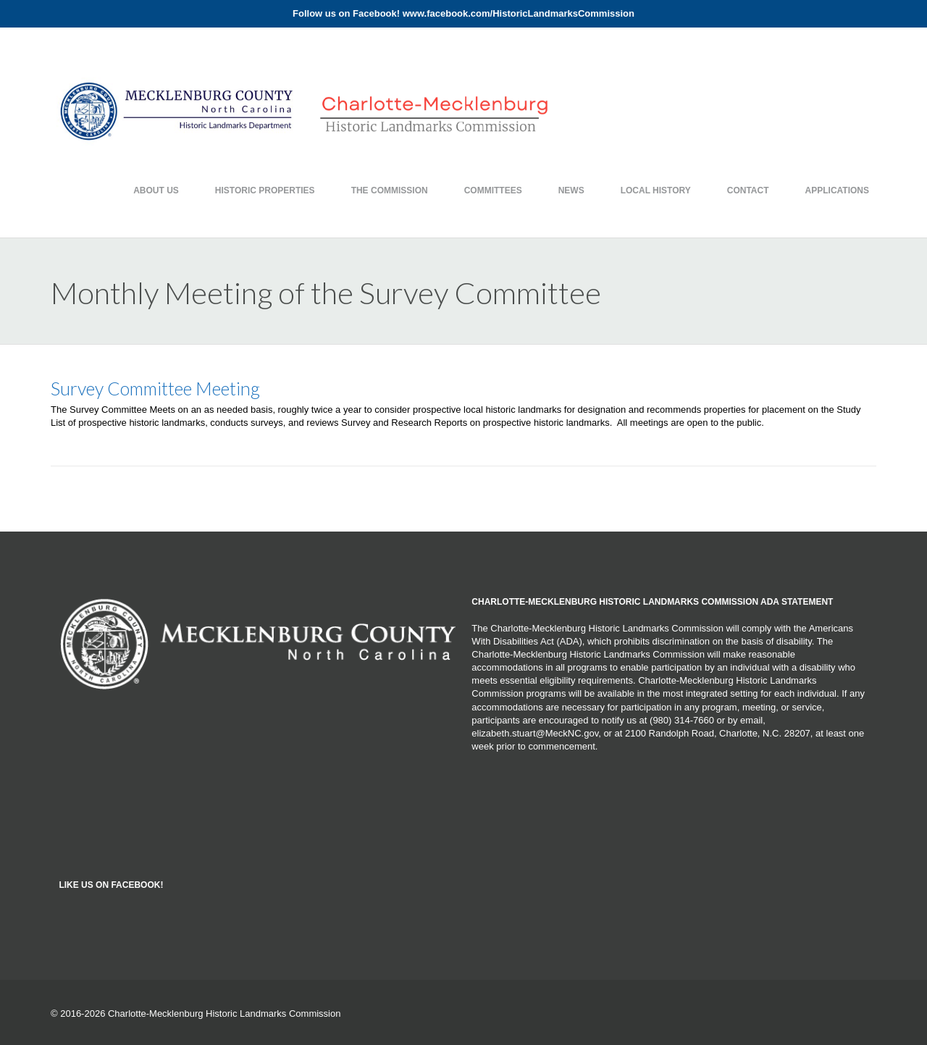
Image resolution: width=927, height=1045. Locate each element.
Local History (656, 190)
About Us (156, 190)
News (571, 190)
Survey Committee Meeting (155, 388)
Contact (748, 190)
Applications (837, 190)
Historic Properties (265, 190)
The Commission (389, 190)
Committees (493, 190)
